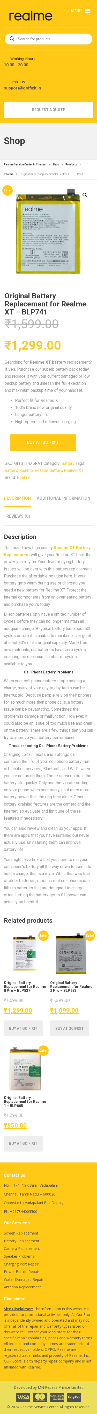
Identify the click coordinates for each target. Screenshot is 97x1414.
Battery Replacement (21, 1240)
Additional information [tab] (63, 498)
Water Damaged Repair (23, 1279)
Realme (26, 470)
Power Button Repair (21, 1271)
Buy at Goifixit (43, 442)
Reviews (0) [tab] (18, 516)
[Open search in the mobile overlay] (48, 39)
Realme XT (74, 470)
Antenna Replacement (22, 1286)
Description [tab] (17, 498)
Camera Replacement (22, 1248)
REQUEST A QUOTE (48, 110)
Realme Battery (48, 470)
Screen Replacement (21, 1233)
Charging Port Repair (21, 1264)
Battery (68, 463)
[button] (84, 195)
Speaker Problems (19, 1256)
